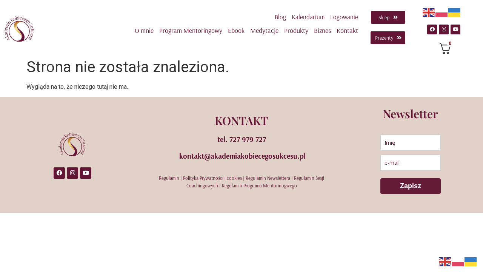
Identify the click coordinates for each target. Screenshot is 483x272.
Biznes (322, 30)
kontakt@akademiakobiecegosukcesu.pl (242, 156)
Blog (280, 17)
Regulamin (169, 178)
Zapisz (410, 186)
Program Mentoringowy (190, 30)
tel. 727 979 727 (241, 139)
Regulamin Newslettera (268, 178)
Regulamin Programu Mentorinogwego (259, 185)
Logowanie (344, 17)
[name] (410, 142)
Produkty (296, 30)
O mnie (144, 30)
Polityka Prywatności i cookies (212, 178)
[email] (410, 163)
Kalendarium (308, 17)
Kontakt (347, 30)
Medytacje (264, 30)
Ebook (236, 30)
